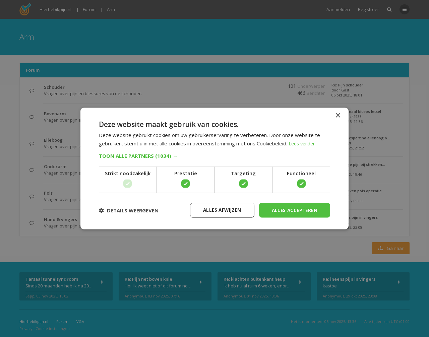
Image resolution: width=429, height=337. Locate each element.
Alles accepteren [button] (293, 210)
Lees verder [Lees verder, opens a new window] (303, 143)
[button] (214, 155)
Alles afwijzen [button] (219, 210)
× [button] (337, 115)
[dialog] (214, 168)
